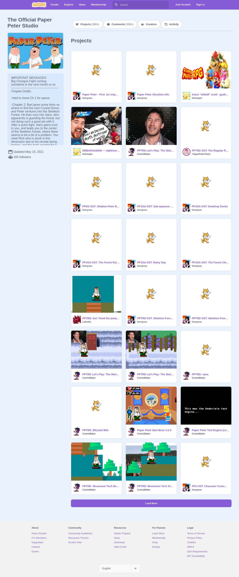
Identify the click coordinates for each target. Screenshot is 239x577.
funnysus (87, 98)
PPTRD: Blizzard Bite (95, 430)
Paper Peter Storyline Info (153, 94)
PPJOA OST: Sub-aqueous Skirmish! (155, 206)
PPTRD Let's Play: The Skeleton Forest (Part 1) (155, 374)
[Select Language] (119, 568)
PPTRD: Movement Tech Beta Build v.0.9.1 (101, 486)
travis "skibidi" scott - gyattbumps (210, 94)
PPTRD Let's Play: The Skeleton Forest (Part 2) (101, 374)
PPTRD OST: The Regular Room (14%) (210, 150)
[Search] (116, 4)
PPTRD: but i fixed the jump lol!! (101, 318)
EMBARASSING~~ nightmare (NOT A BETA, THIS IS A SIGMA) (101, 150)
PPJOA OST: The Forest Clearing (210, 262)
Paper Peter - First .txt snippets (101, 94)
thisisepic (197, 98)
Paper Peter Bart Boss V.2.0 (154, 430)
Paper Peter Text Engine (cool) (210, 430)
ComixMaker (143, 154)
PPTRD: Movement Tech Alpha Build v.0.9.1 (155, 486)
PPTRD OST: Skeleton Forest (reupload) (210, 318)
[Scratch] (39, 4)
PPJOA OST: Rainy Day (151, 262)
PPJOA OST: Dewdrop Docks (210, 206)
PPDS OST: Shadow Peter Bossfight (101, 206)
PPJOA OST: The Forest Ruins (101, 262)
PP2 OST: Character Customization (210, 486)
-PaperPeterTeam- (201, 154)
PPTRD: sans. (200, 374)
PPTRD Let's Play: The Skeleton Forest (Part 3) (155, 150)
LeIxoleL (86, 322)
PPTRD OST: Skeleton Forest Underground (155, 318)
